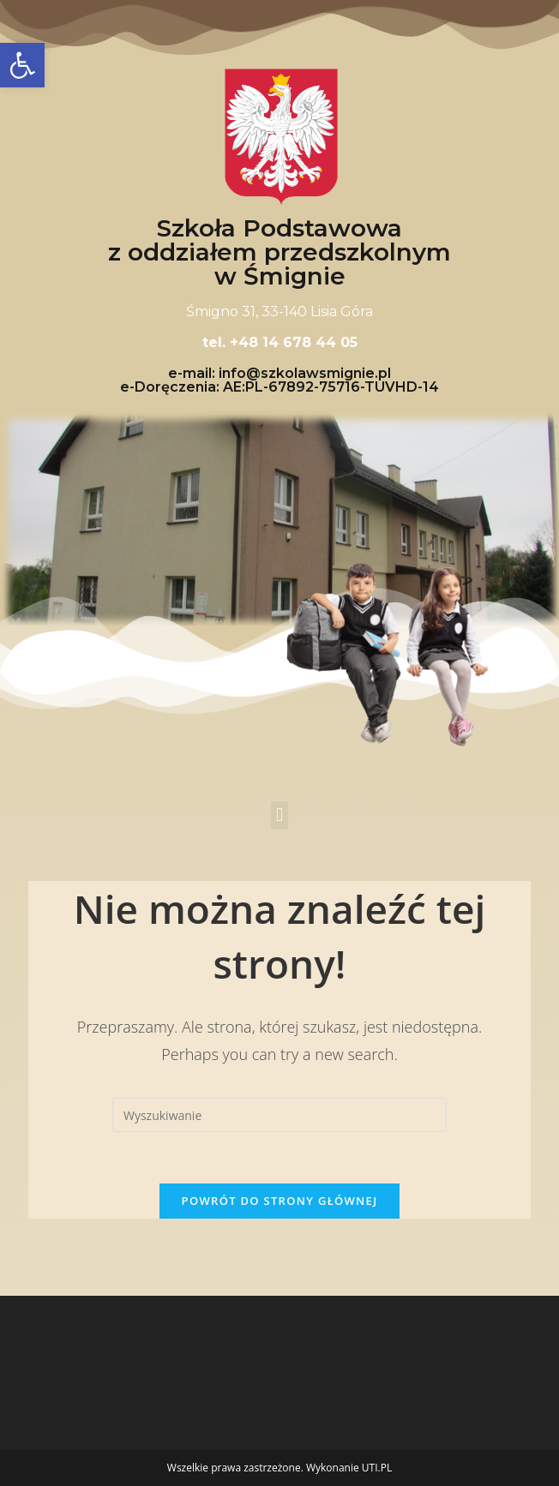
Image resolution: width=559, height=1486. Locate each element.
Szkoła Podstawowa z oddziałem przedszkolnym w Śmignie (279, 252)
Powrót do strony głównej (280, 1200)
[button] (279, 815)
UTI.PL (377, 1467)
